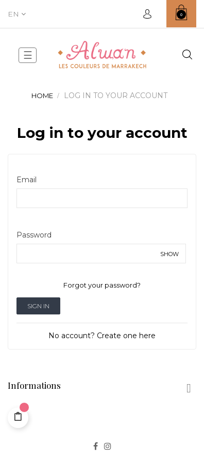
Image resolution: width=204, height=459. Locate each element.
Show (169, 254)
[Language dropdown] (17, 14)
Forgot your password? (102, 285)
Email (26, 179)
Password (34, 235)
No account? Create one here (102, 335)
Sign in (38, 306)
